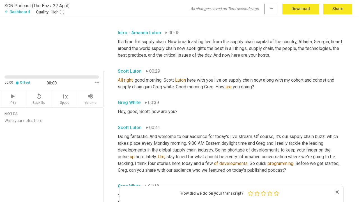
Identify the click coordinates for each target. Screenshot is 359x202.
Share (337, 8)
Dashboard (17, 12)
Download (300, 8)
